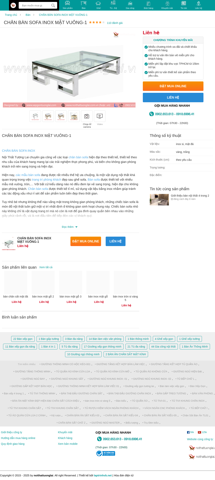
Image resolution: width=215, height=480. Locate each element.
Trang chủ (11, 14)
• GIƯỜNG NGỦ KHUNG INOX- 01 (107, 378)
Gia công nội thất (163, 346)
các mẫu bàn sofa (28, 175)
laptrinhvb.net (103, 475)
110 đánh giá (115, 22)
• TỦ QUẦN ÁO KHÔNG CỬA (150, 371)
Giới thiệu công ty (11, 432)
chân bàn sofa (78, 157)
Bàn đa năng (74, 338)
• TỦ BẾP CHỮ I (198, 408)
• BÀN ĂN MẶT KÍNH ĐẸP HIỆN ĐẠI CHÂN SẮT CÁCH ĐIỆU (45, 400)
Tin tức (184, 5)
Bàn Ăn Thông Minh (195, 346)
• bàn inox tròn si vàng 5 (97, 400)
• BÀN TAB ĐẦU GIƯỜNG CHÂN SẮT (80, 393)
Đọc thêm (68, 226)
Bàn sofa (94, 179)
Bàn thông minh (138, 338)
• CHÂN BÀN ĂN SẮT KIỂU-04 (121, 415)
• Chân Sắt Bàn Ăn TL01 (194, 415)
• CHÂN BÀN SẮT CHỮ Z (71, 422)
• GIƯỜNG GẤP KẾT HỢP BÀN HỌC (31, 386)
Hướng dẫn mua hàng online (18, 438)
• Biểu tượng (131, 422)
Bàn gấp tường (49, 338)
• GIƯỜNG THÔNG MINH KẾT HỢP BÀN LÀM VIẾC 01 (88, 386)
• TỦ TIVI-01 (159, 400)
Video (99, 117)
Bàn (28, 14)
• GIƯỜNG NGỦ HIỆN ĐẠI (187, 371)
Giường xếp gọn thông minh (102, 346)
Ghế (98, 5)
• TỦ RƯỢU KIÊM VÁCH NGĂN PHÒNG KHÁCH (111, 408)
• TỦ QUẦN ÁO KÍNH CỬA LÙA (72, 371)
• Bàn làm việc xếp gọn (171, 386)
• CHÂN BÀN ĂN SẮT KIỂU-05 (159, 415)
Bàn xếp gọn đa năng (20, 346)
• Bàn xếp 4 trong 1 (13, 393)
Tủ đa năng (70, 346)
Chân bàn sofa (38, 189)
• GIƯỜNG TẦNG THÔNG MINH (31, 371)
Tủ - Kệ (113, 5)
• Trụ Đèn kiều (150, 422)
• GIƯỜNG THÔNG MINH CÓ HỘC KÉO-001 (65, 364)
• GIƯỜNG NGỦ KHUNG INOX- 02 (151, 378)
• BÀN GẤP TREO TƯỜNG (170, 393)
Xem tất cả (46, 267)
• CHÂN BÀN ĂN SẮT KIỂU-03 (82, 415)
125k (202, 432)
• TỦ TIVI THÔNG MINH (41, 393)
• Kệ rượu (55, 415)
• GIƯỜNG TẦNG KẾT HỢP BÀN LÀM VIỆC (120, 364)
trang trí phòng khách (46, 179)
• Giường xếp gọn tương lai (139, 386)
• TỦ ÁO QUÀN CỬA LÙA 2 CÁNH (26, 415)
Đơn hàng (148, 5)
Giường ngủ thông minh (83, 354)
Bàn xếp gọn (23, 338)
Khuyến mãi (167, 5)
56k (190, 432)
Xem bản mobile (68, 443)
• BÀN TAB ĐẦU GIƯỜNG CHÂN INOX (129, 393)
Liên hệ (198, 5)
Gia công (130, 5)
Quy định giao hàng (12, 443)
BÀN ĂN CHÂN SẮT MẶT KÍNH (126, 354)
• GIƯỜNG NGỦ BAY (33, 378)
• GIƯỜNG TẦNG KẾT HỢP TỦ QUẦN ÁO (173, 364)
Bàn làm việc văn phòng (105, 338)
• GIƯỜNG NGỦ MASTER (105, 422)
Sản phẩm (68, 5)
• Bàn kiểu (120, 400)
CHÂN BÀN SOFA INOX (18, 150)
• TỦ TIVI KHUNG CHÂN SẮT (24, 408)
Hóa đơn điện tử (124, 475)
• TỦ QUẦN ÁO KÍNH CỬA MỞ (112, 371)
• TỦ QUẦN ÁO (139, 400)
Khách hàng (65, 438)
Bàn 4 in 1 (48, 346)
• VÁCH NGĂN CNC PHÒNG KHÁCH (164, 408)
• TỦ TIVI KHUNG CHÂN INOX (187, 400)
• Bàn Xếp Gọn (197, 386)
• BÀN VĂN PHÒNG (201, 393)
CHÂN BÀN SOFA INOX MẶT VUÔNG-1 (63, 14)
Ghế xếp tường (189, 338)
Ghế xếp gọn (164, 338)
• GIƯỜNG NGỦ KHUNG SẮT (66, 378)
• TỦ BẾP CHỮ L (185, 378)
